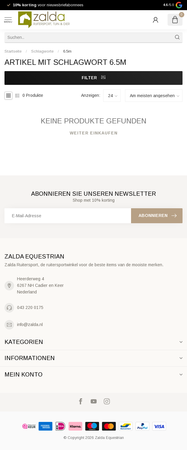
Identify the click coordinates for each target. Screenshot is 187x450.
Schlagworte (42, 51)
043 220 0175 (30, 307)
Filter (93, 77)
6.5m (67, 51)
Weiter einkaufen (94, 133)
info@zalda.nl (30, 324)
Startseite (13, 51)
